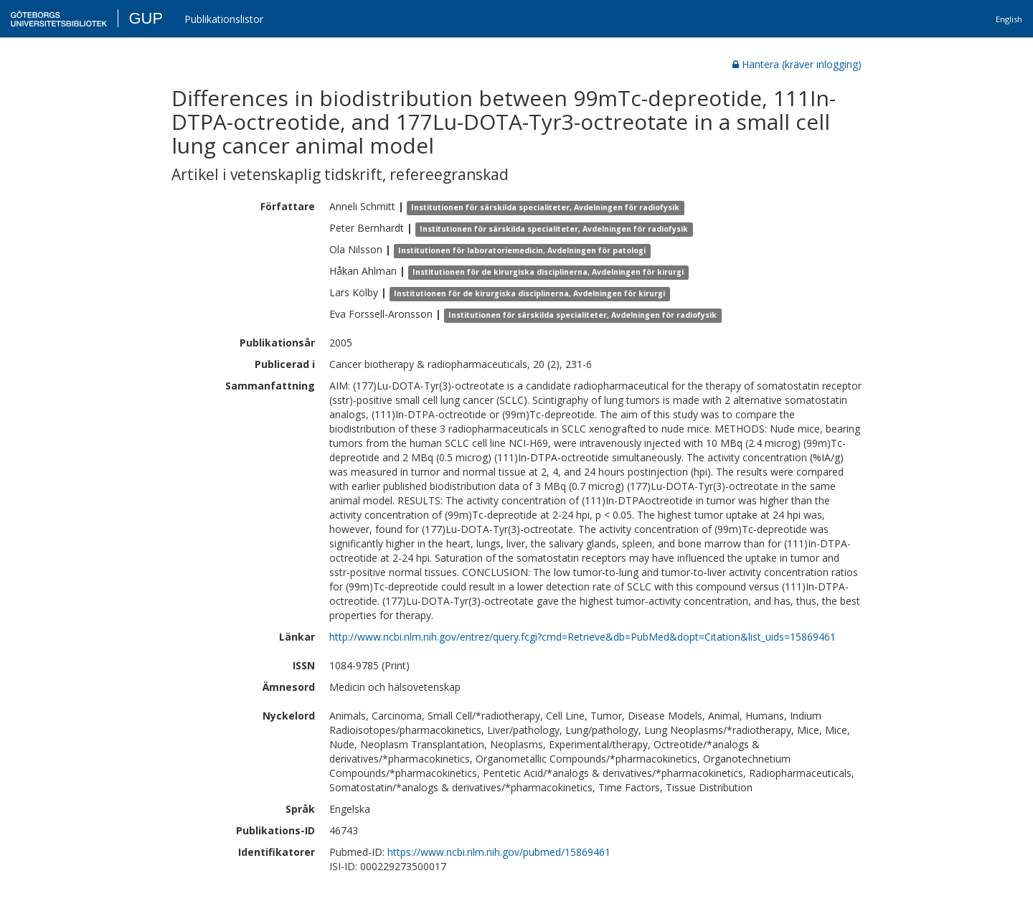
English (1009, 19)
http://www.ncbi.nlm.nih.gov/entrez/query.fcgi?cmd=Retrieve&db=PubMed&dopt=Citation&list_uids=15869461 (582, 637)
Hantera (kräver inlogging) (797, 64)
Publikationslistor (223, 19)
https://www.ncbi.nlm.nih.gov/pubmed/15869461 (498, 852)
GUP (145, 18)
